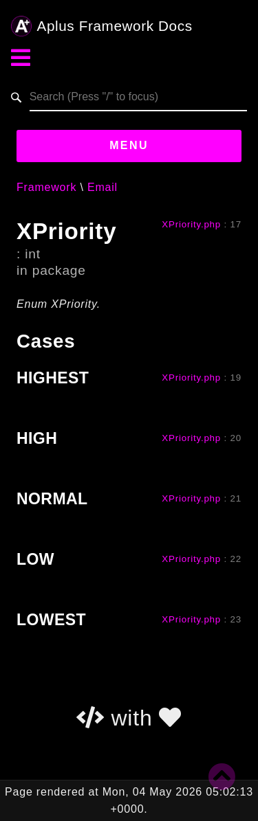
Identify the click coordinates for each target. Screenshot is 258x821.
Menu (129, 145)
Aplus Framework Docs (102, 26)
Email (102, 187)
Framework (46, 187)
